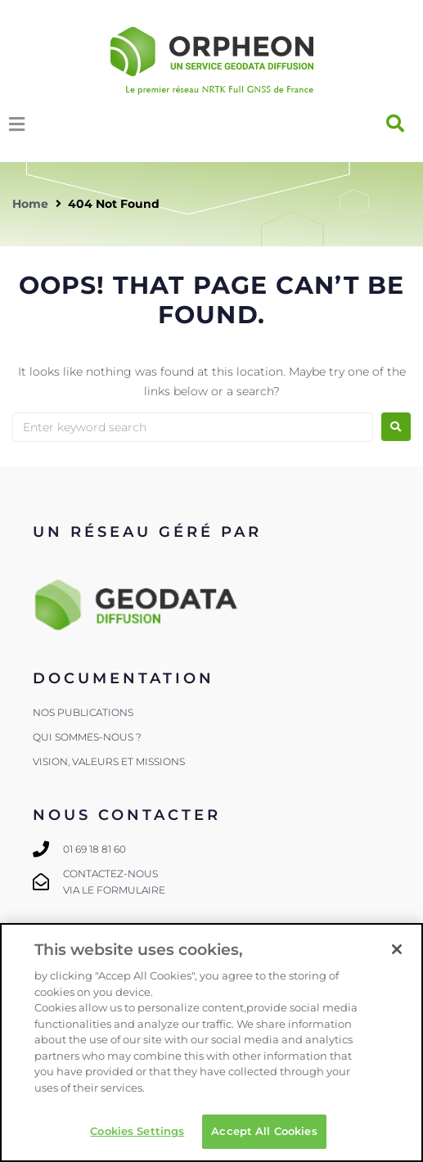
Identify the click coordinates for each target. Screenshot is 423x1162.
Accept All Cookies (264, 1130)
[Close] (397, 949)
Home (30, 203)
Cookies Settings (137, 1130)
